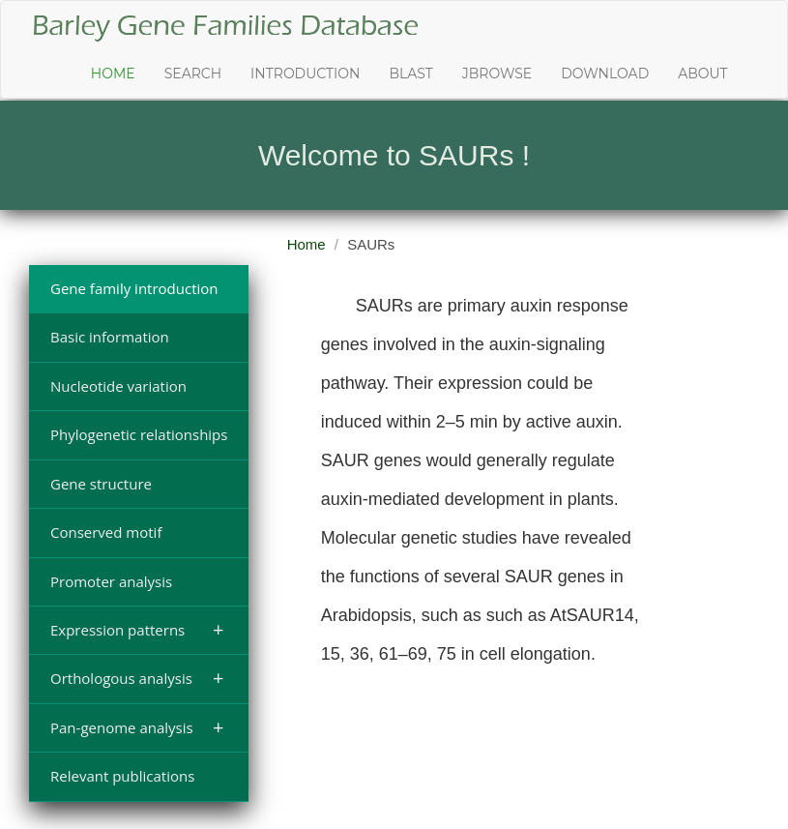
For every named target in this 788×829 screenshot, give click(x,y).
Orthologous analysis (136, 678)
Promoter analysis (111, 581)
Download (605, 73)
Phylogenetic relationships (138, 434)
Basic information (109, 336)
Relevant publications (122, 775)
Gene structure (101, 483)
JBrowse (497, 73)
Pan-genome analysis (136, 727)
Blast (410, 73)
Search (192, 73)
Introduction (305, 73)
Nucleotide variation (118, 386)
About (702, 73)
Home (113, 73)
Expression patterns (136, 629)
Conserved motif (105, 532)
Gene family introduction (134, 288)
